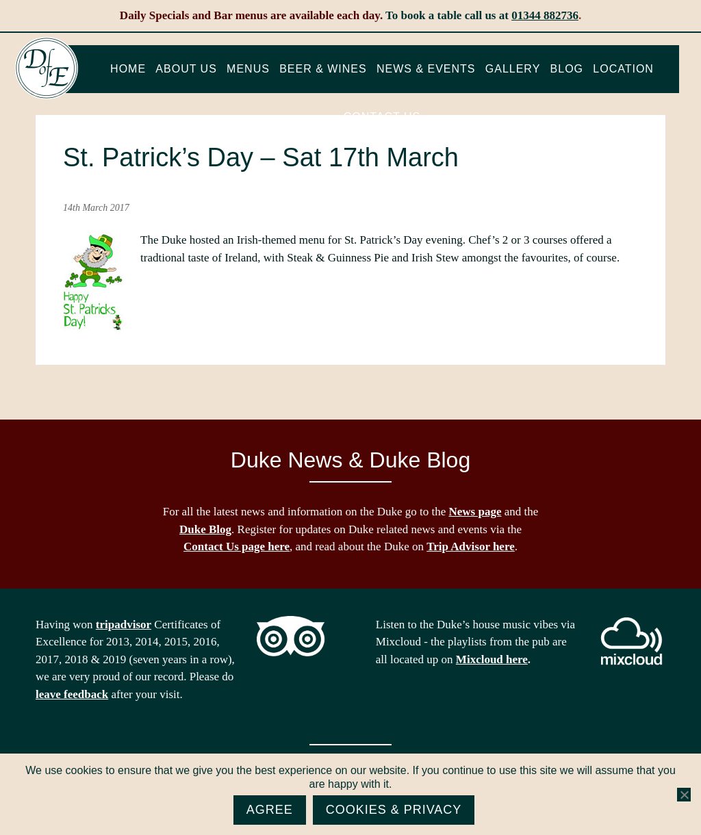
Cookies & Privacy (394, 810)
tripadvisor (123, 624)
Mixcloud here (492, 659)
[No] (684, 794)
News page (475, 511)
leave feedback (72, 694)
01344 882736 (544, 15)
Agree (269, 810)
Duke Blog (205, 529)
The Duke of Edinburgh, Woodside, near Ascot (46, 68)
